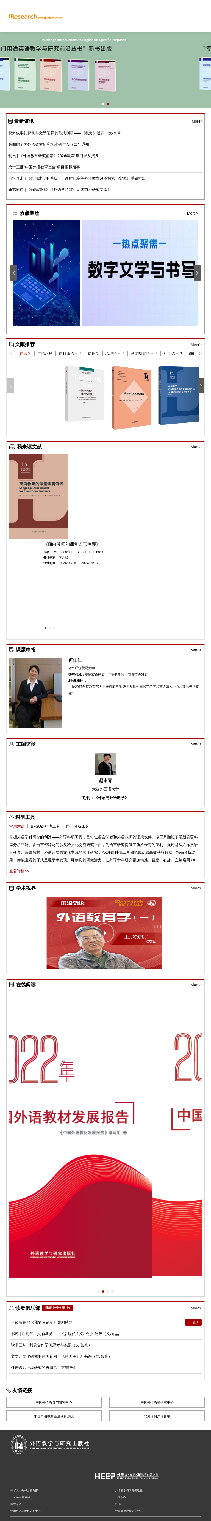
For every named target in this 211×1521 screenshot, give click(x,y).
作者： (47, 552)
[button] (103, 104)
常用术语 (17, 826)
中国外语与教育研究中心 (25, 1510)
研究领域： (76, 675)
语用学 (93, 353)
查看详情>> (19, 871)
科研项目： (78, 681)
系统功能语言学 (144, 353)
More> (197, 121)
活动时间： (51, 563)
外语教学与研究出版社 (129, 1490)
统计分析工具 (77, 826)
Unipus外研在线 (20, 1497)
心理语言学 (115, 353)
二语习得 (45, 353)
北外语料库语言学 (157, 1416)
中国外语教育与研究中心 (54, 1402)
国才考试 (15, 1504)
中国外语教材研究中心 (157, 1402)
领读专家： (51, 557)
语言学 (25, 353)
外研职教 (120, 1497)
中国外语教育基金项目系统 (54, 1416)
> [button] (200, 353)
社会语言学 (173, 353)
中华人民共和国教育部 (24, 1490)
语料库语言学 (70, 353)
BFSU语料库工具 (45, 826)
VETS (118, 1504)
